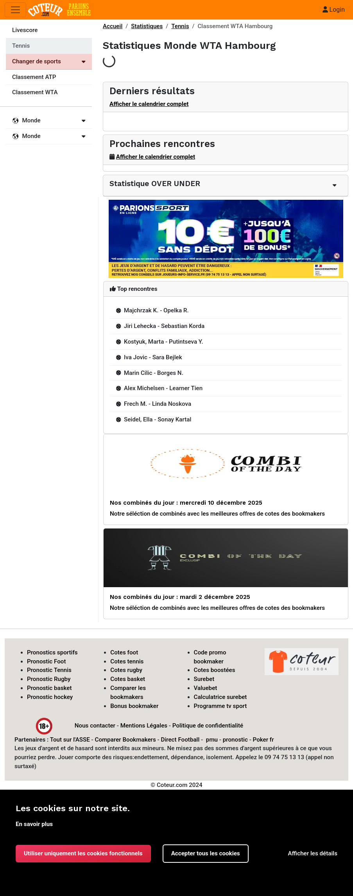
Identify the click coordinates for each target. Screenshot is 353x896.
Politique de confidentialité (207, 725)
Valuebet (205, 688)
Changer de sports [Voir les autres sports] (49, 61)
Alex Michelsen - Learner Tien (159, 388)
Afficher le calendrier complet (148, 104)
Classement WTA (35, 92)
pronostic (235, 739)
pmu (212, 739)
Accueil (112, 26)
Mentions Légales (143, 725)
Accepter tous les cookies (205, 853)
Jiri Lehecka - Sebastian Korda (160, 326)
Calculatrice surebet (220, 697)
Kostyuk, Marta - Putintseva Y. (159, 341)
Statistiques (147, 26)
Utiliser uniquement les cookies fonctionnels (83, 853)
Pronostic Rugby (49, 679)
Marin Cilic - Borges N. (149, 372)
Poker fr (263, 739)
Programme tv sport (220, 706)
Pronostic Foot (46, 661)
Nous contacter (95, 725)
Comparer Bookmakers (125, 739)
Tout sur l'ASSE (70, 739)
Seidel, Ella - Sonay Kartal (153, 419)
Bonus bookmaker (134, 706)
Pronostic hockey (50, 697)
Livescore (25, 30)
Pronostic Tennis (49, 670)
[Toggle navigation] (15, 10)
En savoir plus (34, 824)
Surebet (204, 679)
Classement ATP (34, 77)
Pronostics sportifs (52, 652)
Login (334, 9)
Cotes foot (124, 652)
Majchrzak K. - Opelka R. (152, 310)
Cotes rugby (126, 670)
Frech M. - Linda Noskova (153, 403)
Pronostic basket (49, 688)
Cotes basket (127, 679)
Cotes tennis (126, 661)
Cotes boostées (214, 670)
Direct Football (180, 739)
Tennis (180, 26)
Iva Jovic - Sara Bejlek (149, 357)
